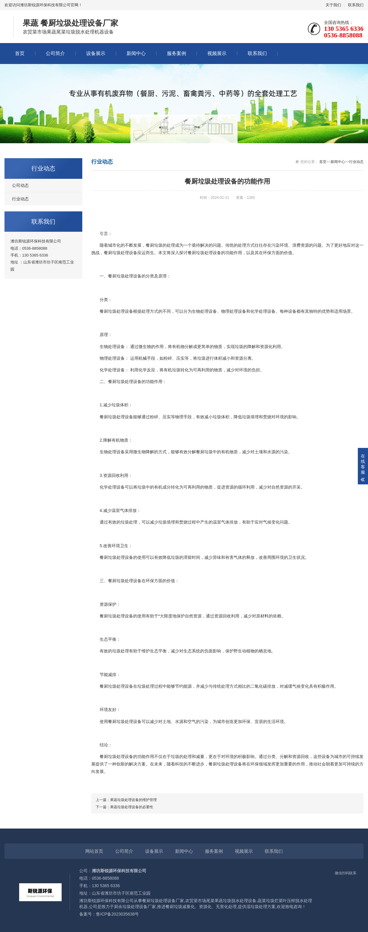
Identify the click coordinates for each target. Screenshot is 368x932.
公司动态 (20, 185)
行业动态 (20, 198)
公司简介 (55, 53)
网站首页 (94, 851)
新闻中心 (136, 53)
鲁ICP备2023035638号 (117, 914)
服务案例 (176, 53)
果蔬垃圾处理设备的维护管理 (133, 800)
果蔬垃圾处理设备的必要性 (131, 807)
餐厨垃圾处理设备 (120, 252)
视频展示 (216, 53)
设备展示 (95, 53)
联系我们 (356, 5)
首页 (20, 53)
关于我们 (333, 5)
